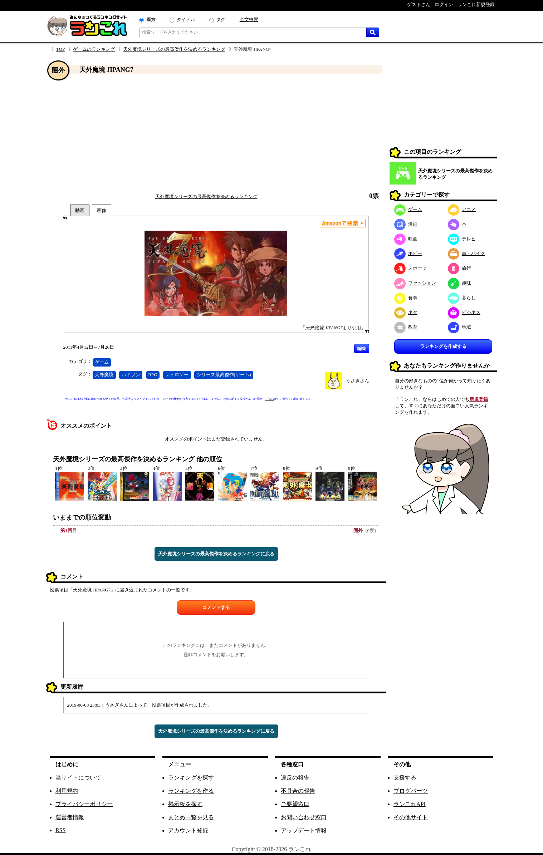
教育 (405, 327)
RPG (152, 374)
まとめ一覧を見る (191, 817)
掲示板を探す (185, 804)
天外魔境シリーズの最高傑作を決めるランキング (174, 49)
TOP (60, 49)
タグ (220, 19)
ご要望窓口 (295, 804)
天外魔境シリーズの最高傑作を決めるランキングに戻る (216, 553)
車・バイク (466, 253)
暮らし (462, 297)
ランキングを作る (191, 791)
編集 (361, 348)
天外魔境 (104, 374)
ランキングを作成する (443, 346)
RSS (60, 830)
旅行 (459, 268)
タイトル (186, 19)
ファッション (415, 283)
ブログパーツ (410, 791)
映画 (405, 238)
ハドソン (131, 374)
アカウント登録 (188, 830)
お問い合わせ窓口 (304, 817)
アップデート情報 (304, 830)
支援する (404, 778)
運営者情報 (69, 817)
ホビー (408, 253)
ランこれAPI (409, 804)
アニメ (462, 209)
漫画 (405, 224)
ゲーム (102, 362)
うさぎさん (357, 380)
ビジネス (464, 312)
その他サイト (410, 817)
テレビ (462, 238)
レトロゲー (177, 374)
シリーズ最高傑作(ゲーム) (224, 374)
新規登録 (478, 399)
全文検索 (249, 19)
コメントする (216, 607)
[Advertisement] (216, 133)
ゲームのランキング (94, 49)
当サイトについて (78, 778)
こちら (269, 399)
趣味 (459, 283)
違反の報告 (295, 778)
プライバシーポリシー (84, 804)
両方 (151, 19)
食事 (405, 297)
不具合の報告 (298, 791)
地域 (459, 327)
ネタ (405, 312)
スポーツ (410, 268)
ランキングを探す (191, 778)
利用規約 (66, 791)
